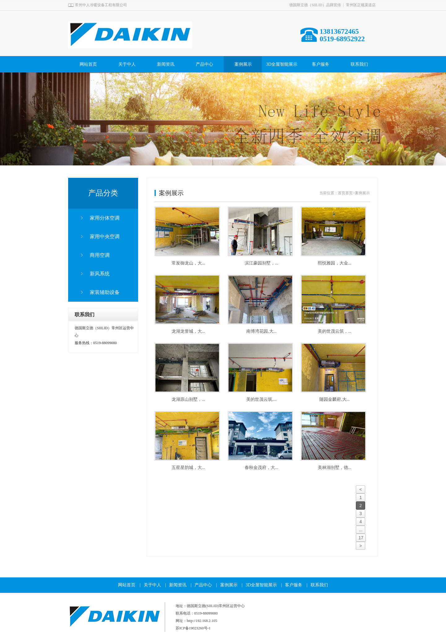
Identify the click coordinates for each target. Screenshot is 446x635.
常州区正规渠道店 (361, 5)
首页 (341, 193)
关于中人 (127, 64)
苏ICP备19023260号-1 (193, 628)
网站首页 (88, 64)
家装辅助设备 (105, 292)
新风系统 (100, 273)
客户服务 (320, 64)
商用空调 (100, 255)
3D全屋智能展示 (281, 64)
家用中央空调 (105, 236)
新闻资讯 (165, 64)
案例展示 (243, 64)
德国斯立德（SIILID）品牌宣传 (315, 5)
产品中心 (204, 64)
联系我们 (359, 64)
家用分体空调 (105, 218)
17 (360, 537)
